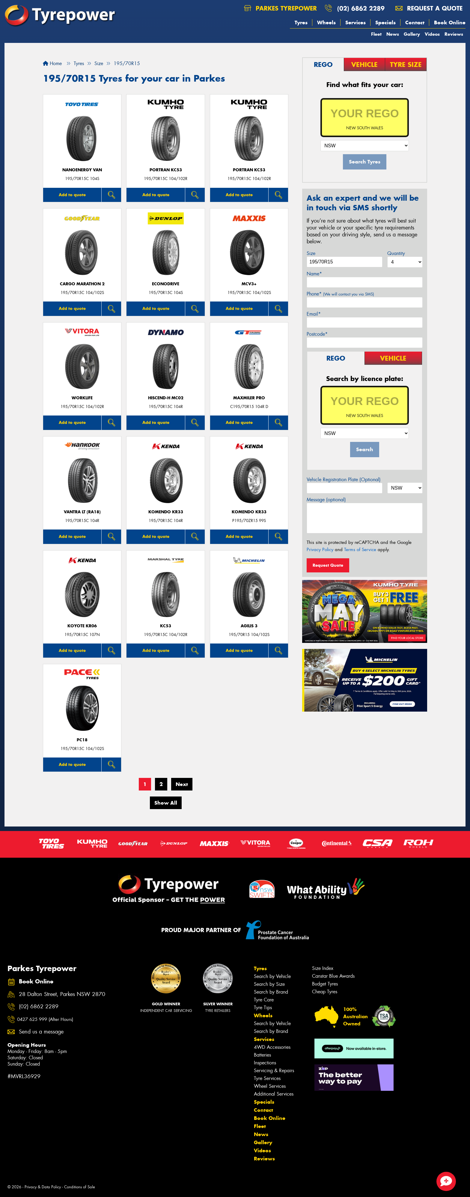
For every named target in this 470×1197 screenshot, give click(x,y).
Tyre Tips (263, 1007)
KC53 (165, 625)
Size (311, 253)
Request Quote (328, 565)
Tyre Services (267, 1078)
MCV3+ (249, 283)
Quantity (396, 253)
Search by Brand (271, 992)
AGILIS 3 (249, 625)
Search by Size (269, 984)
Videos (432, 34)
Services (355, 22)
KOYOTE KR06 (82, 625)
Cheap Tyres (324, 991)
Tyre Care (264, 1000)
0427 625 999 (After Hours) (45, 1019)
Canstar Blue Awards (333, 976)
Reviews (454, 34)
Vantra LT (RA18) (82, 511)
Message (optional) (326, 499)
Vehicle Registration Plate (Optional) (344, 479)
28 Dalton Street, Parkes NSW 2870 (62, 994)
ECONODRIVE (165, 283)
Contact (414, 22)
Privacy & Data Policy (43, 1187)
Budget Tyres (325, 984)
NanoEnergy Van (82, 169)
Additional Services (273, 1094)
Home (52, 63)
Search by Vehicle (272, 976)
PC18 (82, 739)
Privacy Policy (320, 550)
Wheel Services (270, 1086)
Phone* (340, 294)
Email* (314, 314)
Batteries (262, 1055)
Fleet (376, 34)
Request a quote (429, 8)
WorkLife (82, 397)
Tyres (301, 22)
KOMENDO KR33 (165, 511)
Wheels (326, 22)
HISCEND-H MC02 (165, 397)
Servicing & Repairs (274, 1070)
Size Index (322, 968)
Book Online (450, 22)
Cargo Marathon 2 (82, 283)
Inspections (265, 1063)
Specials (385, 22)
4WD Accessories (272, 1047)
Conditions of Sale (79, 1187)
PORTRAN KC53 (166, 169)
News (392, 34)
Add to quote (72, 194)
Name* (314, 274)
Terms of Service (360, 550)
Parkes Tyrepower (280, 8)
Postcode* (317, 334)
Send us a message (41, 1031)
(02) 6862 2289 (361, 8)
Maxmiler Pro (249, 397)
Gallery (412, 34)
